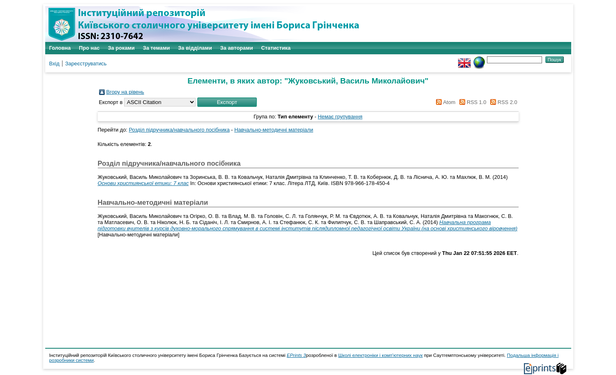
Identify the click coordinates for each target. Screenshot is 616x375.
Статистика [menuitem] (276, 48)
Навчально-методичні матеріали (273, 130)
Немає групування (340, 116)
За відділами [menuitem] (195, 48)
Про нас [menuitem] (89, 48)
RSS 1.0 (472, 102)
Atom (444, 102)
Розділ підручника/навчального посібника (179, 130)
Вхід (54, 63)
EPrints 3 (296, 355)
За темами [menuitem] (156, 48)
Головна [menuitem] (60, 48)
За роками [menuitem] (121, 48)
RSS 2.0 (502, 102)
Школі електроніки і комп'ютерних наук (380, 355)
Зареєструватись (86, 63)
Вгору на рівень (125, 92)
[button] (227, 102)
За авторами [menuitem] (236, 48)
